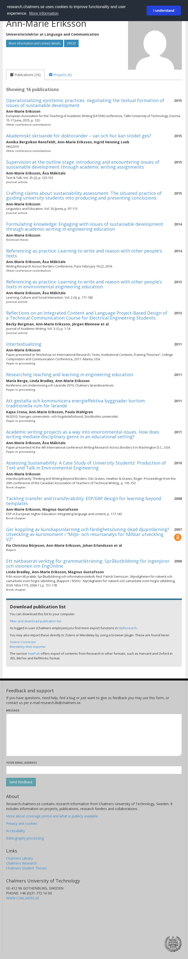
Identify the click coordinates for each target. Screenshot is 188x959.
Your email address (21, 762)
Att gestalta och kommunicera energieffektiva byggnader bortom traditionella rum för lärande (75, 403)
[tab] (25, 75)
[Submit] (21, 782)
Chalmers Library (19, 858)
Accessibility (15, 830)
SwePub (34, 653)
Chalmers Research (21, 863)
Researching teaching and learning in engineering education (69, 374)
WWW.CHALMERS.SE (22, 898)
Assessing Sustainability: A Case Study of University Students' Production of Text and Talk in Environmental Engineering (86, 465)
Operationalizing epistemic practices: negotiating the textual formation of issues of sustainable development (85, 102)
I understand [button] (163, 11)
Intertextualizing (23, 344)
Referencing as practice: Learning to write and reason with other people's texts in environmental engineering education (84, 284)
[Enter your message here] (94, 735)
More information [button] (44, 13)
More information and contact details (34, 43)
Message (12, 710)
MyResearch (127, 628)
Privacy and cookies (21, 823)
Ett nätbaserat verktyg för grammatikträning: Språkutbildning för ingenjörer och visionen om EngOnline (88, 563)
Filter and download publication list (35, 621)
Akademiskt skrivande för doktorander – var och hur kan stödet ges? (78, 136)
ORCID (71, 43)
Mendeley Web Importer (28, 646)
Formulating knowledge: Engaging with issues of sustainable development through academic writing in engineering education (84, 226)
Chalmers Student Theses (26, 868)
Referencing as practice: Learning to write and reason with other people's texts (84, 253)
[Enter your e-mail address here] (94, 770)
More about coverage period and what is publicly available (52, 816)
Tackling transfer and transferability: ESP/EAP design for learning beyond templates (83, 500)
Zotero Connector (23, 642)
